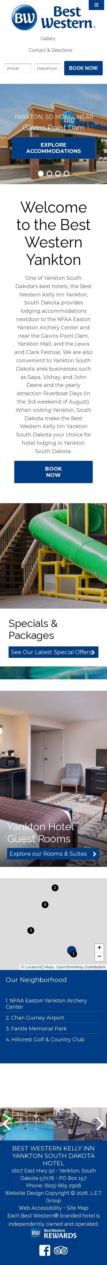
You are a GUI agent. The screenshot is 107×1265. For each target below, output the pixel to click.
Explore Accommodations (53, 147)
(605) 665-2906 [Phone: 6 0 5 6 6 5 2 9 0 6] (63, 1186)
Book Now (53, 472)
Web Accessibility (40, 1208)
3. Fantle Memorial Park (36, 1029)
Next (100, 1123)
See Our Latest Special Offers (51, 652)
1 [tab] (41, 173)
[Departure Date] (47, 68)
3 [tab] (58, 173)
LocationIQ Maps (39, 967)
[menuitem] (47, 38)
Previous (7, 1123)
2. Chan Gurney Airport (35, 1018)
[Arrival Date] (17, 68)
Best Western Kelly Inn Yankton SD (53, 17)
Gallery (48, 38)
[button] (73, 954)
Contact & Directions (50, 50)
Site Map (77, 1208)
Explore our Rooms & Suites (48, 853)
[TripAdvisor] (61, 1250)
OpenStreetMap (69, 967)
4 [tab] (66, 173)
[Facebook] (44, 1250)
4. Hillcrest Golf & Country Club (45, 1039)
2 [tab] (49, 173)
